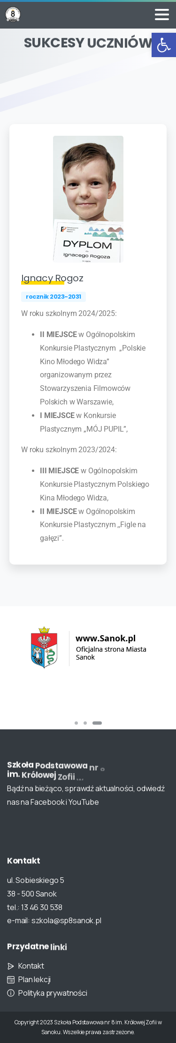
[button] (164, 45)
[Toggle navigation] (162, 14)
